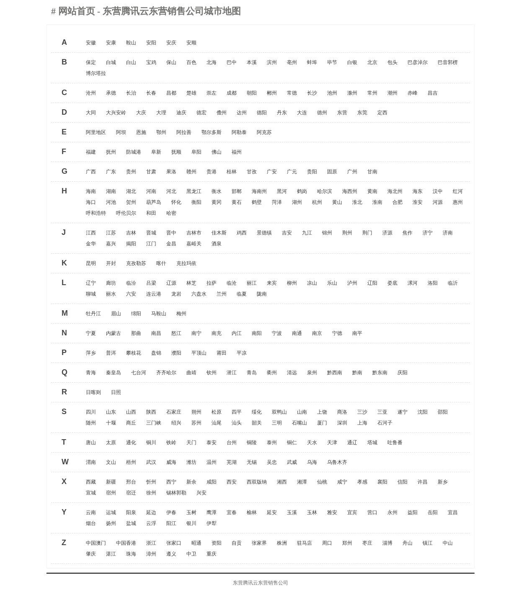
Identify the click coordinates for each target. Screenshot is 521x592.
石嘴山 (299, 423)
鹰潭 (211, 512)
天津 (332, 442)
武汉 (151, 462)
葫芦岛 (153, 202)
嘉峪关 (193, 244)
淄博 (387, 543)
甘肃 (151, 172)
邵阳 (443, 412)
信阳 (402, 482)
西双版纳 (257, 482)
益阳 (413, 512)
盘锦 (156, 353)
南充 (216, 333)
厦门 (322, 423)
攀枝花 (133, 353)
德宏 (201, 113)
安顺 (191, 43)
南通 (297, 333)
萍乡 (91, 353)
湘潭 (302, 482)
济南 (448, 233)
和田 (151, 213)
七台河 (138, 373)
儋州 (222, 113)
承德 (111, 93)
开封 (111, 263)
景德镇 (264, 233)
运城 (111, 512)
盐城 (131, 523)
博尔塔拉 (96, 73)
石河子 (384, 423)
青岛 (252, 373)
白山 (131, 62)
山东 (111, 412)
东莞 (362, 113)
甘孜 (252, 172)
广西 (91, 172)
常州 (372, 93)
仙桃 (322, 482)
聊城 (91, 294)
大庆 (141, 113)
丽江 (252, 283)
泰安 (211, 442)
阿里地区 (96, 132)
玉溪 (292, 512)
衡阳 (196, 202)
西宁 (171, 482)
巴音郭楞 (448, 62)
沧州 (91, 93)
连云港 (153, 294)
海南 (91, 191)
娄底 (392, 283)
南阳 (257, 333)
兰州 (222, 294)
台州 (232, 442)
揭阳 (131, 244)
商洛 (342, 412)
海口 (91, 202)
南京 (317, 333)
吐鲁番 (394, 442)
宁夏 (91, 333)
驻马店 (304, 543)
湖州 (297, 202)
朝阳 (252, 93)
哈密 (171, 213)
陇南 (262, 294)
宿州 (111, 493)
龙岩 (176, 294)
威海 (171, 462)
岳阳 (433, 512)
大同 (91, 113)
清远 (292, 373)
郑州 (347, 543)
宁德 (337, 333)
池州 (332, 93)
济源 (387, 233)
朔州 (196, 412)
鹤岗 (302, 191)
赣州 (191, 172)
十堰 (111, 423)
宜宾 (352, 512)
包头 (392, 62)
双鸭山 (279, 412)
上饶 (322, 412)
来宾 (272, 283)
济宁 (428, 233)
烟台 (91, 523)
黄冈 (216, 202)
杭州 (317, 202)
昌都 (171, 93)
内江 (237, 333)
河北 (171, 191)
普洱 (111, 353)
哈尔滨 (324, 191)
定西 (382, 113)
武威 (292, 462)
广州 (352, 172)
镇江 (428, 543)
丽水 (111, 294)
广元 (292, 172)
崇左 (211, 93)
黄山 (337, 202)
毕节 (332, 62)
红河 (458, 191)
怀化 (176, 202)
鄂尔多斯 (211, 132)
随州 (91, 423)
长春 (151, 93)
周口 (327, 543)
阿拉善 (183, 132)
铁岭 (171, 442)
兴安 (201, 493)
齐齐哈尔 (166, 373)
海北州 (394, 191)
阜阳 (196, 152)
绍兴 (176, 423)
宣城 (91, 493)
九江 (307, 233)
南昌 (156, 333)
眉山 (116, 314)
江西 (91, 233)
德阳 (262, 113)
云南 (91, 512)
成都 (232, 93)
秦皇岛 (113, 373)
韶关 (257, 423)
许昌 (423, 482)
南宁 (196, 333)
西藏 (91, 482)
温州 (211, 462)
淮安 (418, 202)
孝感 (362, 482)
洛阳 (433, 283)
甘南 (372, 172)
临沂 (453, 283)
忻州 (151, 482)
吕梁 (151, 283)
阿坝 (121, 132)
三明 (277, 423)
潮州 (392, 93)
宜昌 (453, 512)
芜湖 (232, 462)
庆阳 (402, 373)
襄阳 (382, 482)
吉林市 (193, 233)
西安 (232, 482)
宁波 (277, 333)
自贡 (237, 543)
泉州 (312, 373)
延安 (272, 512)
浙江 (151, 543)
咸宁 (342, 482)
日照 (116, 392)
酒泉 (216, 244)
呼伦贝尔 (126, 213)
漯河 (413, 283)
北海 (211, 62)
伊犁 (211, 523)
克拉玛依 (186, 263)
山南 (302, 412)
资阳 (216, 543)
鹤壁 (257, 202)
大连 (302, 113)
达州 (242, 113)
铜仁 (292, 442)
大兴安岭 (116, 113)
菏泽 (277, 202)
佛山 (216, 152)
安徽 (91, 43)
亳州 (292, 62)
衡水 (216, 191)
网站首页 (78, 11)
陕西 (151, 412)
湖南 (111, 191)
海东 (418, 191)
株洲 (282, 543)
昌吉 (433, 93)
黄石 (237, 202)
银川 (191, 523)
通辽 (352, 442)
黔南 (357, 373)
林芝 (191, 283)
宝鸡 (151, 62)
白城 (111, 62)
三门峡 (153, 423)
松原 (216, 412)
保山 (171, 62)
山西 (131, 412)
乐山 (332, 283)
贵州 (131, 172)
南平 (357, 333)
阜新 (156, 152)
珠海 (131, 554)
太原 (111, 442)
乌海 (312, 462)
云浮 (151, 523)
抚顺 (176, 152)
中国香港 (126, 543)
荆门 (367, 233)
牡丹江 (93, 314)
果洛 (171, 172)
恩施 (141, 132)
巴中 (232, 62)
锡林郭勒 (176, 493)
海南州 (259, 191)
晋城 (151, 233)
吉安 (287, 233)
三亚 (382, 412)
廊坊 (111, 283)
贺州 (131, 202)
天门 (191, 442)
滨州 (272, 62)
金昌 (171, 244)
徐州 (151, 493)
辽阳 (372, 283)
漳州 (151, 554)
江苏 (111, 233)
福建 (91, 152)
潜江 (232, 373)
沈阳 (423, 412)
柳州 (292, 283)
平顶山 (198, 353)
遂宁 (402, 412)
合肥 (397, 202)
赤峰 (413, 93)
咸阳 (211, 482)
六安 (131, 294)
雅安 (332, 512)
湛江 (111, 554)
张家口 (173, 543)
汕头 (237, 423)
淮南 (377, 202)
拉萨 (211, 283)
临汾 (131, 283)
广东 (111, 172)
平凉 (242, 353)
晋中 (171, 233)
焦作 (407, 233)
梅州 (181, 314)
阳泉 (131, 512)
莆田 (222, 353)
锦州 (327, 233)
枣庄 (367, 543)
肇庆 (91, 554)
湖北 (131, 191)
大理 (161, 113)
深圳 (342, 423)
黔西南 (334, 373)
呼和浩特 (96, 213)
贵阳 (312, 172)
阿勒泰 (239, 132)
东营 (342, 113)
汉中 (438, 191)
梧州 (131, 462)
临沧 (232, 283)
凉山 (312, 283)
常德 (292, 93)
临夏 (242, 294)
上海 (362, 423)
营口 (372, 512)
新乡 (443, 482)
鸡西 (242, 233)
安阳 (151, 43)
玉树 (191, 512)
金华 (91, 244)
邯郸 (237, 191)
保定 (91, 62)
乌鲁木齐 (337, 462)
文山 (111, 462)
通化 (131, 442)
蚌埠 (312, 62)
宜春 (232, 512)
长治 (131, 93)
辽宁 (91, 283)
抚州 (111, 152)
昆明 (91, 263)
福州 (237, 152)
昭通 (196, 543)
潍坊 (191, 462)
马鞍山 (158, 314)
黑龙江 (193, 191)
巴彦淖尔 (418, 62)
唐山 (91, 442)
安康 (111, 43)
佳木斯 (219, 233)
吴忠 (272, 462)
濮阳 (176, 353)
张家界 (259, 543)
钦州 (211, 373)
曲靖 (191, 373)
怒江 (176, 333)
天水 (312, 442)
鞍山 (131, 43)
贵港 (211, 172)
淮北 (357, 202)
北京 (372, 62)
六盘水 (198, 294)
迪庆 (181, 113)
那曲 (136, 333)
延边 (151, 512)
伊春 (171, 512)
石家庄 (173, 412)
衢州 (272, 373)
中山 (448, 543)
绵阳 (136, 314)
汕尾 (216, 423)
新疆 (111, 482)
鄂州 (161, 132)
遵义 (171, 554)
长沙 (312, 93)
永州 (392, 512)
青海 (91, 373)
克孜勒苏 (136, 263)
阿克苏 (264, 132)
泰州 (272, 442)
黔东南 (379, 373)
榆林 (252, 512)
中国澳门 (96, 543)
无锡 (252, 462)
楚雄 (191, 93)
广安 (272, 172)
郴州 (272, 93)
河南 (151, 191)
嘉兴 (111, 244)
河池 (111, 202)
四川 (91, 412)
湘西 (282, 482)
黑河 (282, 191)
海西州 (349, 191)
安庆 (171, 43)
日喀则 (93, 392)
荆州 (347, 233)
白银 (352, 62)
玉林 (312, 512)
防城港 (133, 152)
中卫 (191, 554)
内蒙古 (113, 333)
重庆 (211, 554)
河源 (438, 202)
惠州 (458, 202)
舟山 (407, 543)
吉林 (131, 233)
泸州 (352, 283)
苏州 (196, 423)
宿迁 (131, 493)
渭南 (91, 462)
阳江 (171, 523)
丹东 (282, 113)
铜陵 (252, 442)
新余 (191, 482)
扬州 (111, 523)
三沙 (362, 412)
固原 (332, 172)
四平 (237, 412)
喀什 (161, 263)
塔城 (372, 442)
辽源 (171, 283)
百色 (191, 62)
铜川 (151, 442)
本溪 (252, 62)
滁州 (352, 93)
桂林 (232, 172)
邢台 (131, 482)
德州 (322, 113)
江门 (151, 244)
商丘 (131, 423)
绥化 (257, 412)
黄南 (372, 191)
